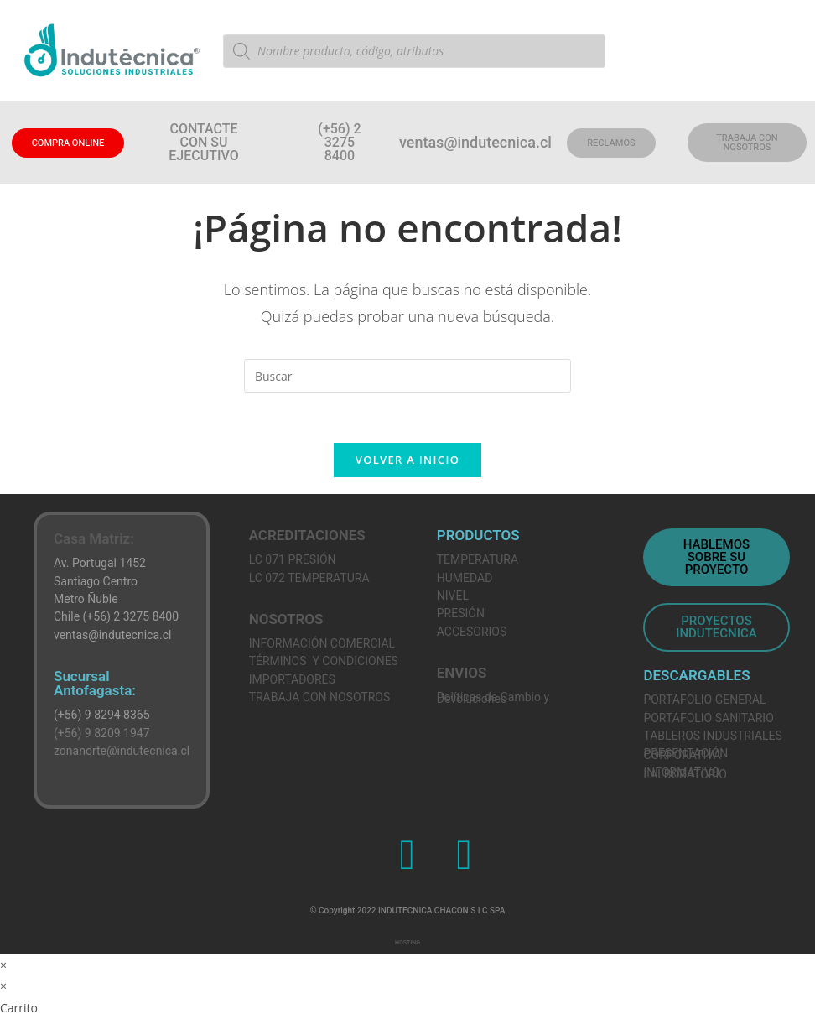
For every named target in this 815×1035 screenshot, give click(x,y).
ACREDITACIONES (307, 535)
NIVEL (453, 595)
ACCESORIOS (472, 631)
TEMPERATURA (477, 559)
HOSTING (407, 942)
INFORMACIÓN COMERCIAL (322, 643)
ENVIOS (462, 672)
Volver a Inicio (407, 459)
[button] (340, 142)
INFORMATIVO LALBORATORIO (684, 773)
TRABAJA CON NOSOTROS (320, 697)
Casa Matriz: (94, 538)
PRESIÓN (461, 614)
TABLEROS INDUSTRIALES (712, 735)
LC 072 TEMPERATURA (309, 578)
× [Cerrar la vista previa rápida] (3, 965)
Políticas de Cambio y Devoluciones (493, 697)
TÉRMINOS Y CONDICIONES (323, 661)
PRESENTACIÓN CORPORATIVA (685, 754)
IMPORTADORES (292, 679)
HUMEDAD (465, 578)
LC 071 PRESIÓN (292, 559)
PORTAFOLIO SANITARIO (708, 718)
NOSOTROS (286, 619)
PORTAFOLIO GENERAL (704, 699)
